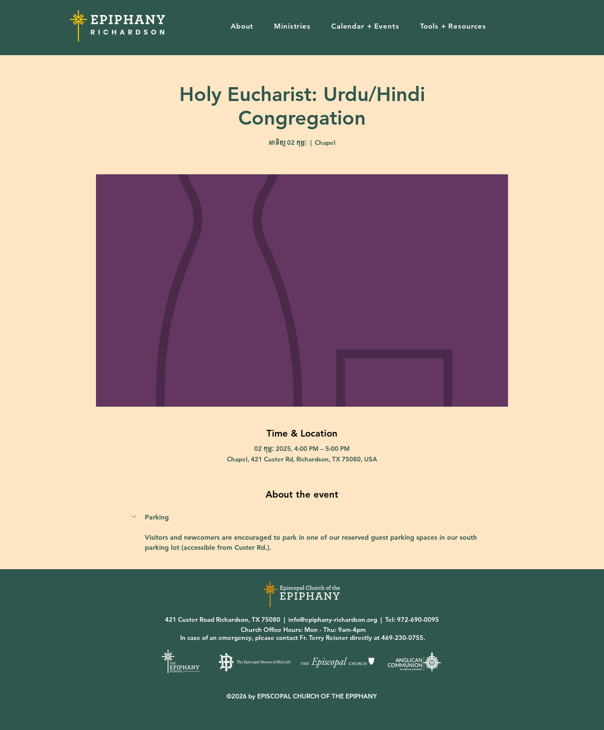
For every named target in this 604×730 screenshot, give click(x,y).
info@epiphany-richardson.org (332, 619)
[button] (242, 26)
